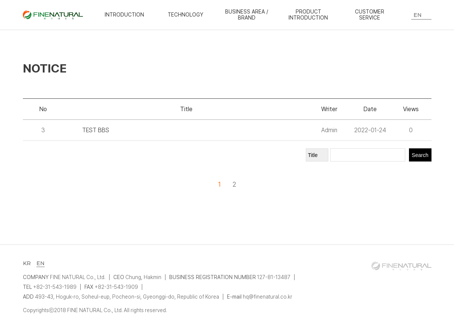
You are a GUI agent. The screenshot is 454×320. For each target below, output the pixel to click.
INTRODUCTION (124, 15)
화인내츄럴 (53, 15)
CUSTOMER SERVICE (369, 15)
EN (40, 263)
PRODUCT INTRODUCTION (308, 15)
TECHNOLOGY (185, 15)
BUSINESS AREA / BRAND (247, 15)
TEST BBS (95, 130)
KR (27, 263)
